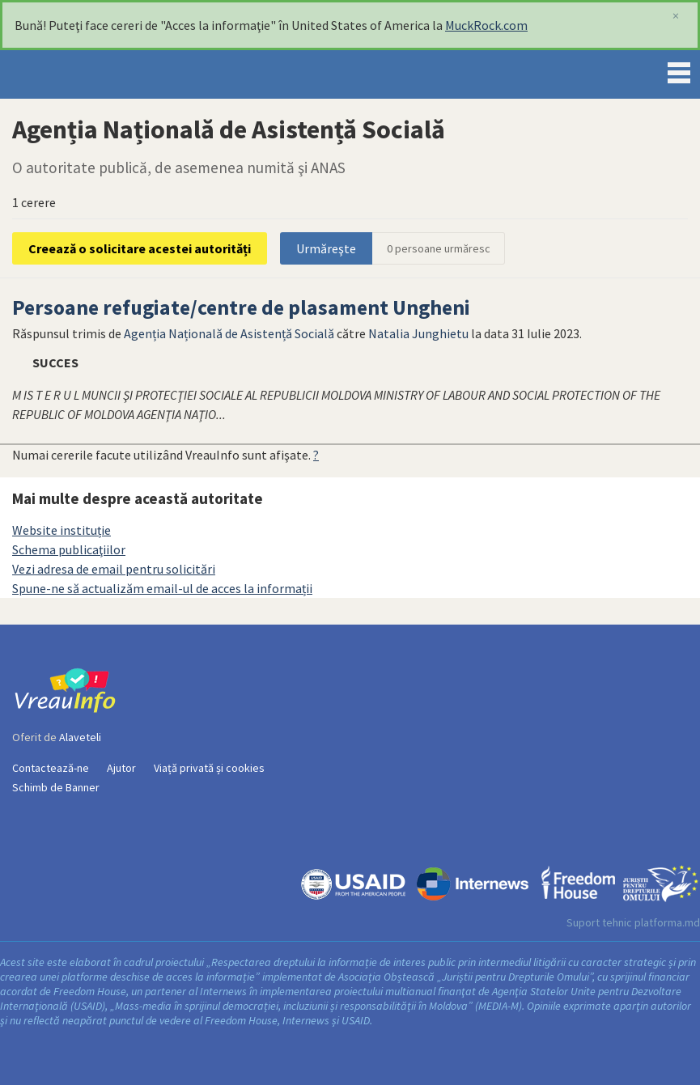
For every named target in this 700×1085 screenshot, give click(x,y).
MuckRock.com (486, 25)
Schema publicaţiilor (68, 549)
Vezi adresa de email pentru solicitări (113, 569)
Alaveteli (80, 737)
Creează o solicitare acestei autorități (139, 248)
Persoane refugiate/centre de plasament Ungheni (241, 307)
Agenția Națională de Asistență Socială (229, 333)
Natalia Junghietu (418, 333)
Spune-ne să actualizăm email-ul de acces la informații (162, 588)
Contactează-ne (50, 768)
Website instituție (61, 530)
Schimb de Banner (56, 787)
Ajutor (121, 768)
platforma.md (667, 922)
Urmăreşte (326, 248)
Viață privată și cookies (209, 768)
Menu (679, 69)
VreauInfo (68, 74)
